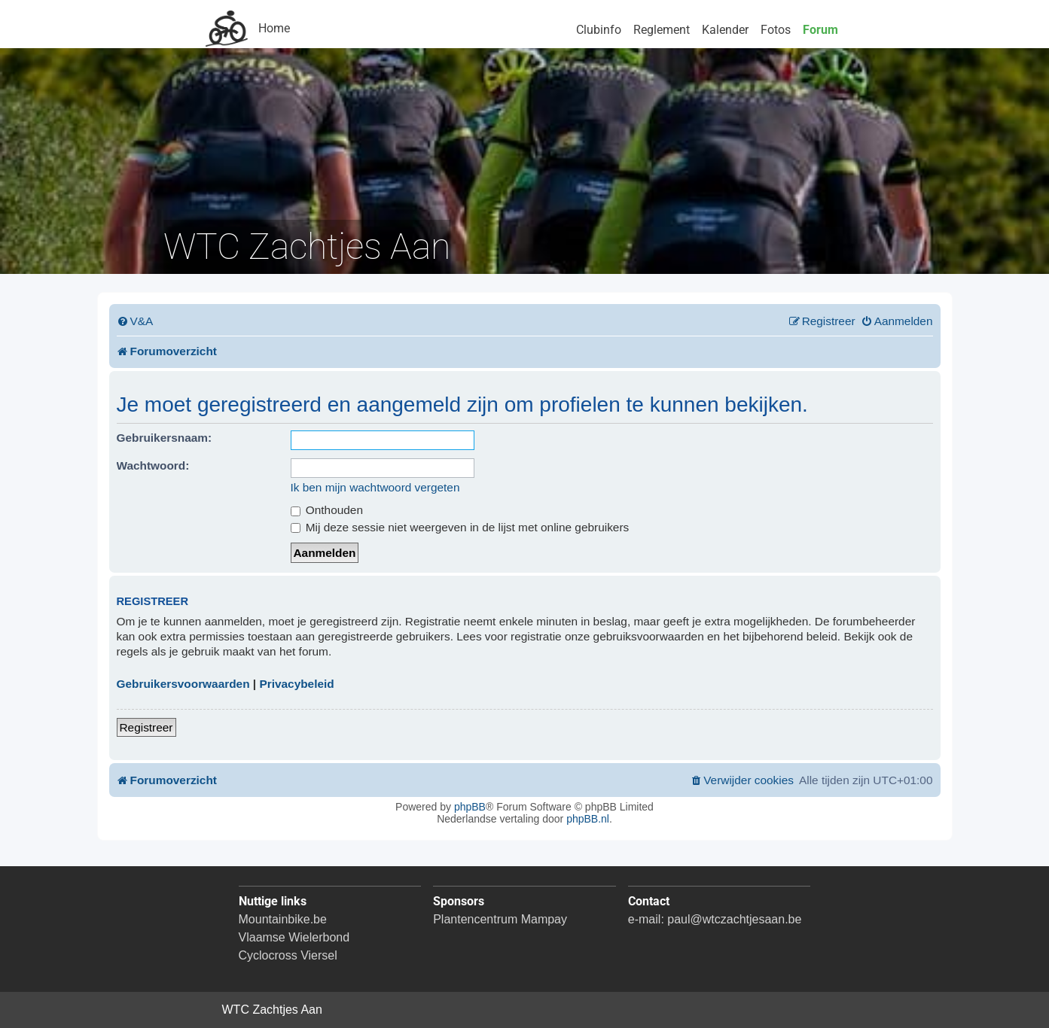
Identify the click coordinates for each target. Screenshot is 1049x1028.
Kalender (725, 30)
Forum (820, 30)
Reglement (661, 30)
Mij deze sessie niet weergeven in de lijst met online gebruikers (460, 527)
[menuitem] (135, 321)
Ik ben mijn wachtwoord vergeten (375, 487)
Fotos (776, 30)
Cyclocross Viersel (288, 955)
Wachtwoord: (153, 465)
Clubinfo (598, 30)
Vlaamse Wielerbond (294, 937)
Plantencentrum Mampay (500, 919)
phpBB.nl (587, 819)
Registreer (146, 727)
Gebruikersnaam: (164, 437)
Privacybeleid (296, 683)
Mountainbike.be (283, 919)
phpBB (470, 807)
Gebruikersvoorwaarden (183, 683)
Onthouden (327, 509)
